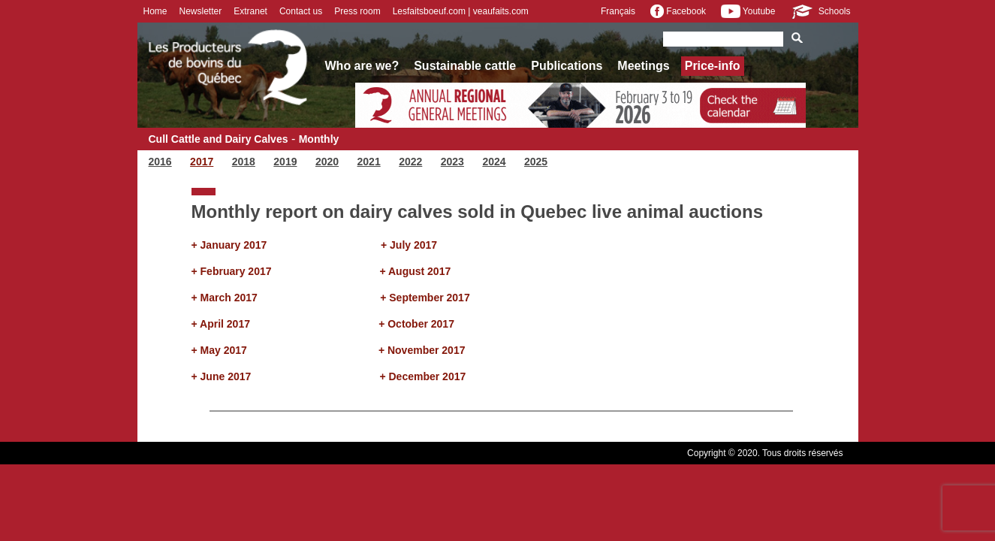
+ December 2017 (422, 376)
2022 (410, 162)
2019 (285, 162)
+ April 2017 (220, 324)
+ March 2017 (224, 298)
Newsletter (200, 11)
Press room (357, 11)
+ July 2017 (409, 245)
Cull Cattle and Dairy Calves (218, 139)
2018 (243, 162)
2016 (160, 162)
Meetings (643, 65)
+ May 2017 (219, 350)
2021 (369, 162)
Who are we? (362, 65)
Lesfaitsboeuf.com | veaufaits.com (461, 11)
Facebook (678, 11)
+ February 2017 (231, 271)
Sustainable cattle (465, 65)
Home (155, 11)
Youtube (748, 11)
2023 (452, 162)
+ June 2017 (221, 376)
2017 (201, 162)
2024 (493, 162)
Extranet (250, 11)
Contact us (300, 11)
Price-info (712, 65)
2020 (327, 162)
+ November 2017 (422, 350)
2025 (535, 162)
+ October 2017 (416, 324)
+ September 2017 (424, 298)
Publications (566, 65)
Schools (820, 11)
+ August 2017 (415, 271)
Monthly (319, 139)
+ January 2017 (229, 245)
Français (618, 11)
